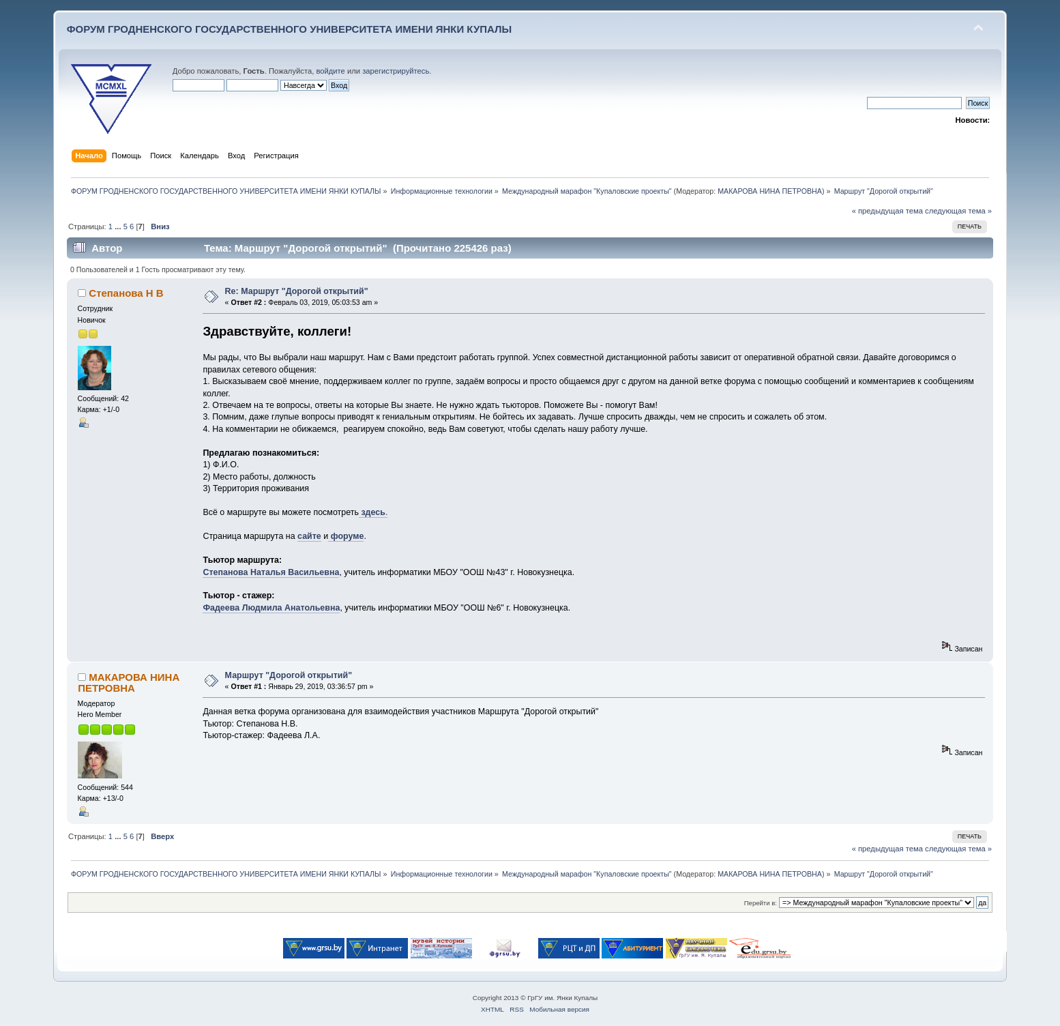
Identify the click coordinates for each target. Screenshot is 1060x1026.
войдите (330, 71)
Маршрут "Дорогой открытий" (288, 675)
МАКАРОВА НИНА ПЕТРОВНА (770, 191)
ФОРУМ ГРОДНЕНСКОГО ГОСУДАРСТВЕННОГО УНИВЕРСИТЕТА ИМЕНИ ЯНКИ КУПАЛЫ (289, 29)
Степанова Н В (126, 293)
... (119, 226)
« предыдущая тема (887, 211)
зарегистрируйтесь (395, 71)
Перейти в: (760, 903)
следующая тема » (958, 211)
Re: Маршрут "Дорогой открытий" (296, 291)
